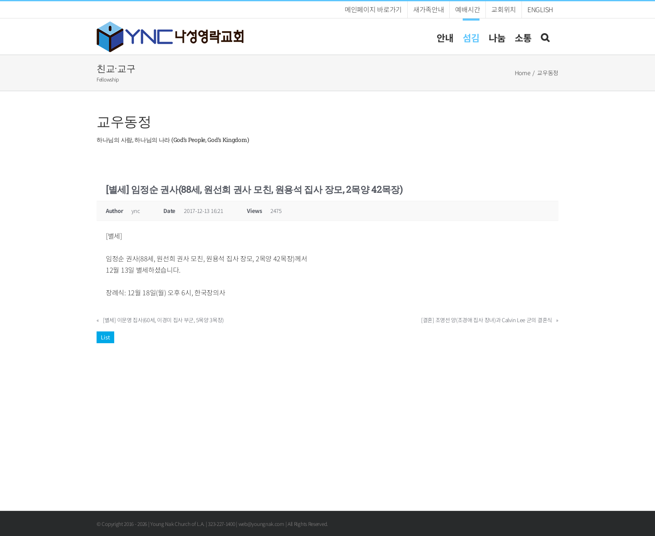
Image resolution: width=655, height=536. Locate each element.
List (105, 337)
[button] (545, 36)
